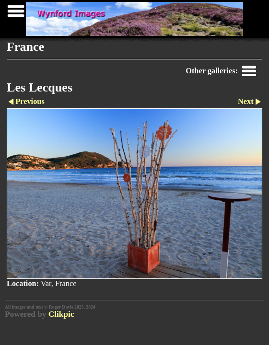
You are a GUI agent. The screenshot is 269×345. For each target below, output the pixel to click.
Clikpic (61, 314)
